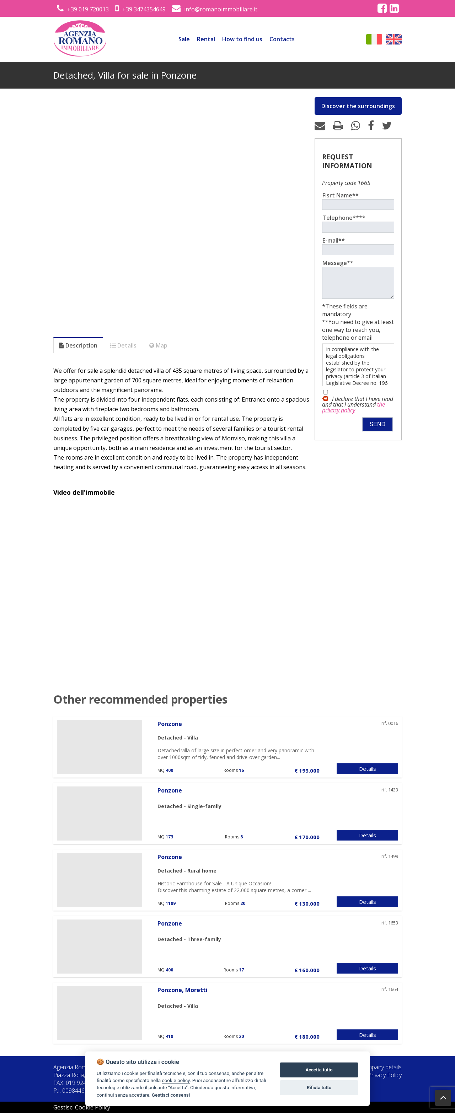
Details (367, 768)
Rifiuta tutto (319, 1087)
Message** (337, 263)
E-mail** (333, 240)
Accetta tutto (318, 1069)
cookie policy (175, 1080)
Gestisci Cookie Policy (81, 1107)
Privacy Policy (385, 1075)
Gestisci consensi (171, 1095)
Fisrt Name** (340, 195)
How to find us (242, 39)
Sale (184, 39)
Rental (206, 39)
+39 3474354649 (140, 9)
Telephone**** (343, 218)
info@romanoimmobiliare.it (214, 9)
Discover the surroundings (358, 106)
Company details (381, 1067)
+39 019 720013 (83, 9)
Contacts (282, 39)
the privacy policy (353, 412)
